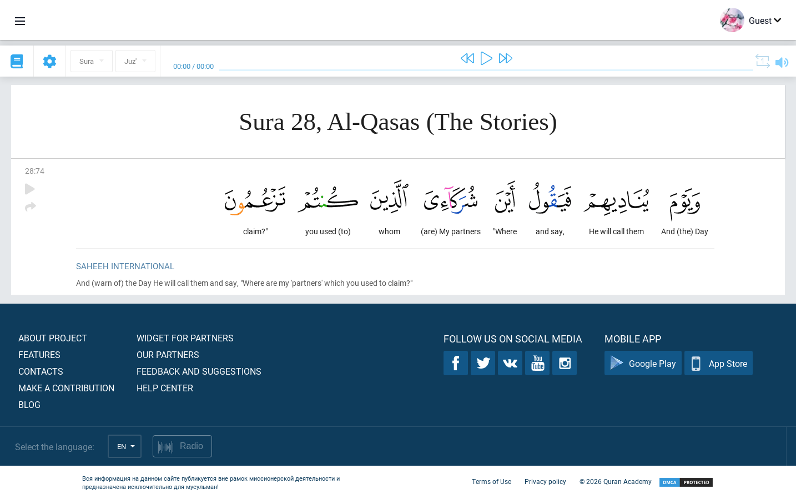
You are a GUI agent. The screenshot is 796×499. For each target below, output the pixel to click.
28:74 (34, 170)
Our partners (168, 354)
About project (52, 338)
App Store (718, 363)
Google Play (643, 363)
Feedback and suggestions (199, 371)
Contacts (40, 371)
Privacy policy (545, 481)
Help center (165, 388)
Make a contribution (66, 388)
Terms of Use (491, 481)
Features (39, 354)
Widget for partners (185, 338)
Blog (29, 404)
